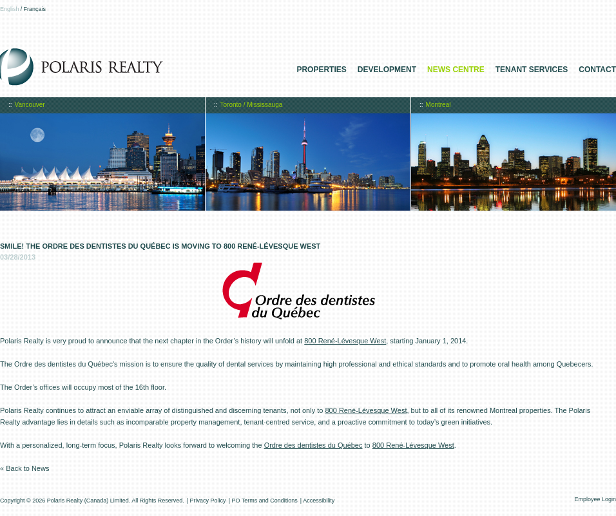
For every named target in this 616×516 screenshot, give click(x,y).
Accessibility (318, 500)
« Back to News (24, 468)
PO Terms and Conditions (264, 500)
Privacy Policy (208, 500)
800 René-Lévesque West (345, 341)
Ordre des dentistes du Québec (313, 445)
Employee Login (595, 499)
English (9, 9)
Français (35, 9)
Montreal (438, 104)
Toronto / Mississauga (251, 104)
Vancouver (30, 104)
